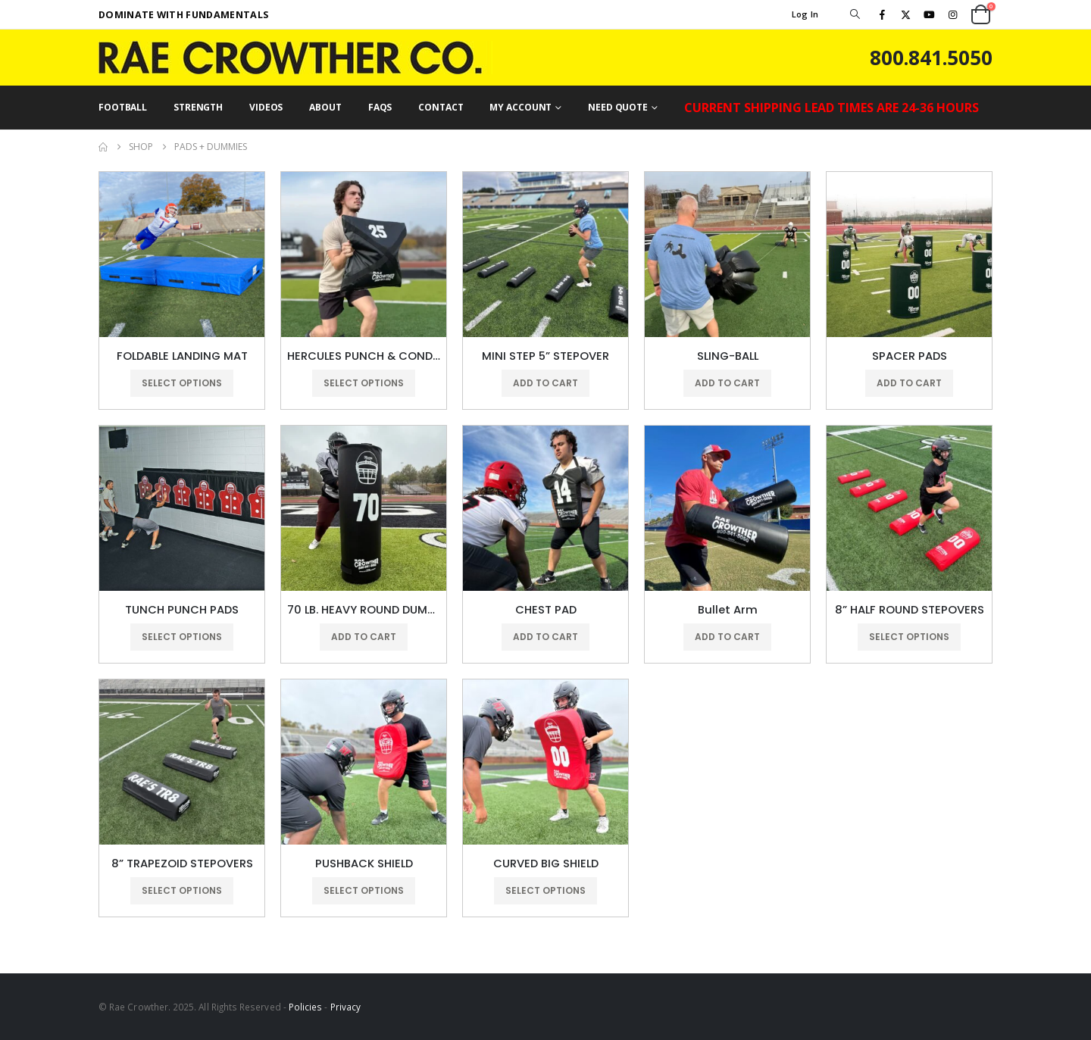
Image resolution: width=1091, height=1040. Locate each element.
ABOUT (325, 107)
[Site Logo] (295, 57)
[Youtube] (929, 14)
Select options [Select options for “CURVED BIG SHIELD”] (545, 890)
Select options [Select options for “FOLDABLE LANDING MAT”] (182, 382)
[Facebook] (882, 14)
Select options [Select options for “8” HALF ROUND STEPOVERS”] (909, 636)
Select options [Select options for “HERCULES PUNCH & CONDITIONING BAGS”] (364, 382)
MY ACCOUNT (520, 107)
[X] (905, 14)
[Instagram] (953, 14)
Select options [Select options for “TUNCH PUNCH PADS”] (182, 636)
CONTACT (440, 107)
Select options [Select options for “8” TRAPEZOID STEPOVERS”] (182, 890)
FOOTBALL (122, 107)
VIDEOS (266, 107)
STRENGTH (198, 107)
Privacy (345, 1007)
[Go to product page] (181, 254)
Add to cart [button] (545, 382)
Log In (805, 14)
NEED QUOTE (618, 107)
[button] (854, 14)
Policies (306, 1007)
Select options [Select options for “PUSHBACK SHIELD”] (364, 890)
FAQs (380, 107)
